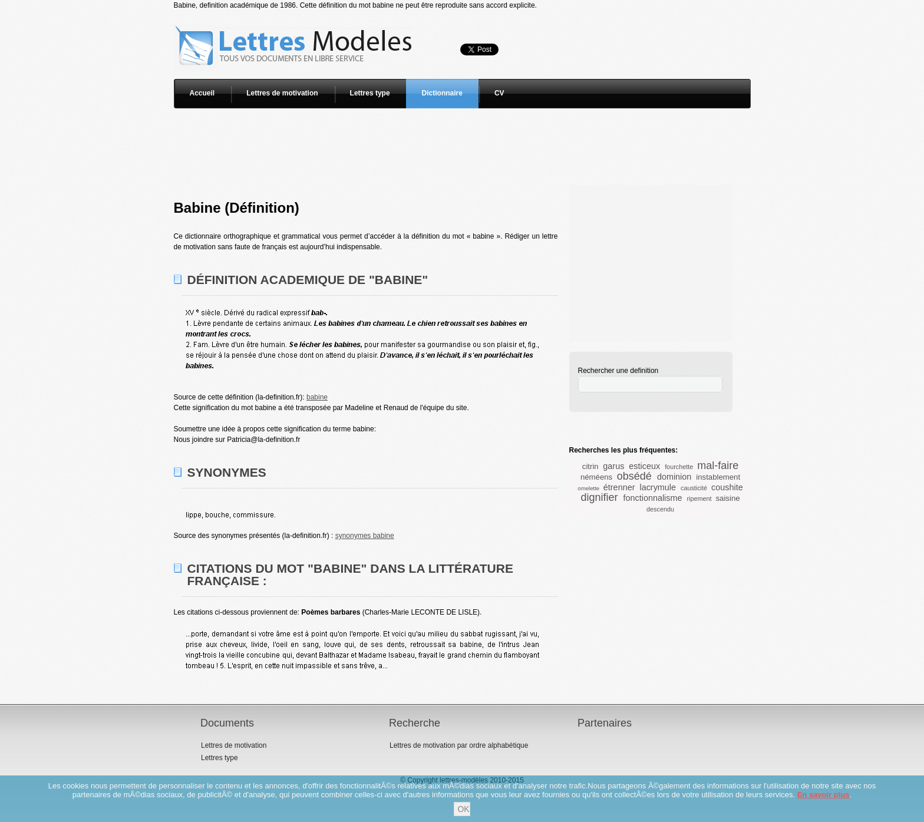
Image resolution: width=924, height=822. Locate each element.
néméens (596, 477)
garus (613, 466)
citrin (590, 466)
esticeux (644, 466)
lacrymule (657, 487)
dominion (674, 476)
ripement (699, 498)
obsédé (634, 476)
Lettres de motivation (282, 93)
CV (499, 93)
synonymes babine (364, 536)
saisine (728, 498)
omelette (588, 488)
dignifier (599, 497)
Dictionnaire (442, 93)
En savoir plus (823, 794)
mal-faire (717, 465)
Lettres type (370, 93)
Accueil (202, 93)
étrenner (619, 487)
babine (317, 397)
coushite (727, 487)
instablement (718, 477)
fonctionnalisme (652, 498)
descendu (660, 509)
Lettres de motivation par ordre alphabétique (459, 745)
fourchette (679, 466)
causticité (694, 487)
